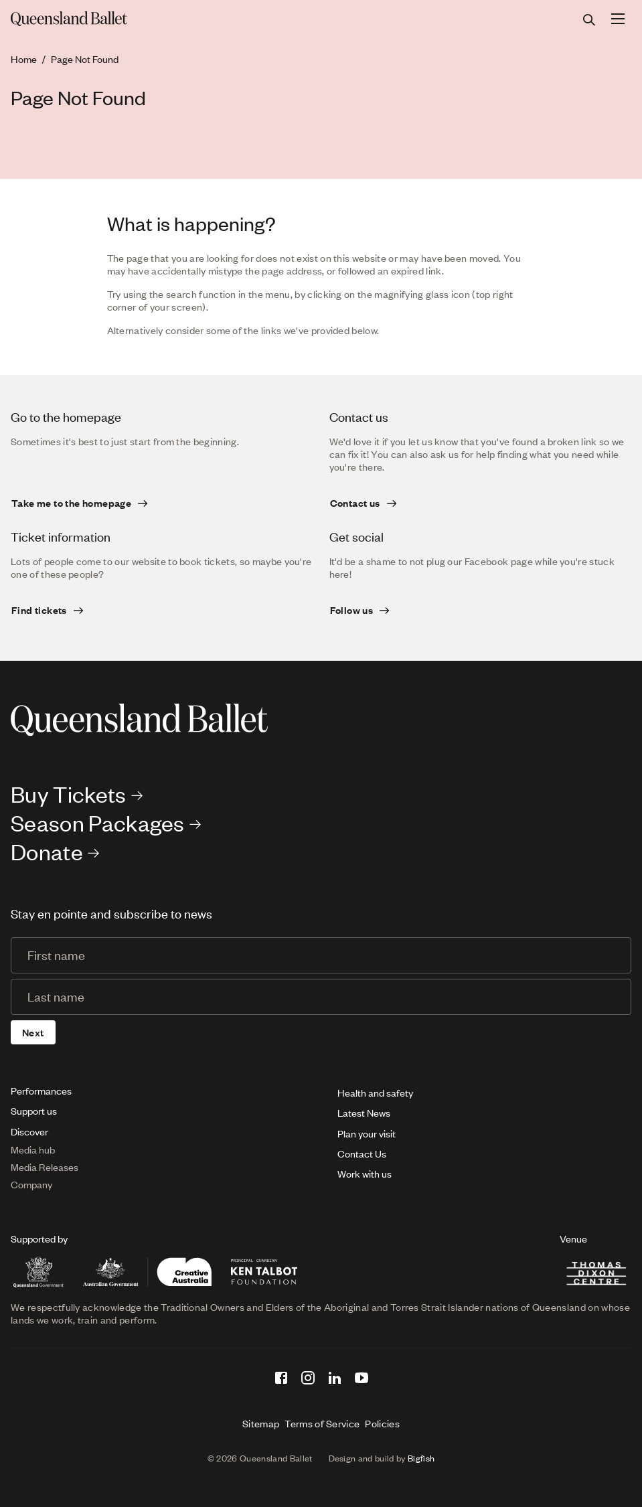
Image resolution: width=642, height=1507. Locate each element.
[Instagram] (308, 1377)
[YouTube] (361, 1377)
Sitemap (260, 1423)
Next (33, 1032)
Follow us (352, 610)
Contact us (355, 502)
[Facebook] (281, 1377)
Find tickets (39, 610)
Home (24, 59)
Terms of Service (322, 1423)
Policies (382, 1423)
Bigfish (421, 1458)
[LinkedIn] (334, 1377)
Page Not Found (84, 59)
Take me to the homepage (71, 502)
